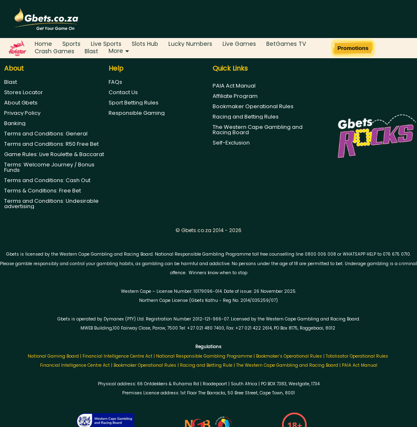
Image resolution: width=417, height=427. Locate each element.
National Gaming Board (54, 356)
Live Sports (106, 44)
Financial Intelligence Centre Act (118, 356)
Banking (15, 123)
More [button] (119, 51)
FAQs (115, 82)
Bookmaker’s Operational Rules (289, 356)
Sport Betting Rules (134, 102)
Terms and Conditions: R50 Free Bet (51, 144)
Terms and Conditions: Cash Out (47, 180)
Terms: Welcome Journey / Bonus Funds (49, 167)
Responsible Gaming (137, 113)
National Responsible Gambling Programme (204, 356)
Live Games (239, 44)
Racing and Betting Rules (246, 116)
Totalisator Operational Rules (357, 356)
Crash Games (54, 51)
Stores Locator (23, 92)
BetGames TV (286, 44)
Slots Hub (145, 44)
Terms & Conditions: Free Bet (42, 190)
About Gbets (21, 102)
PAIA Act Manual (234, 85)
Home (43, 44)
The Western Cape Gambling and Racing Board (258, 129)
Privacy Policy (22, 113)
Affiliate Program (235, 96)
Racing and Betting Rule (206, 365)
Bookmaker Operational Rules (253, 106)
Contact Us (123, 92)
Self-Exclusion (231, 142)
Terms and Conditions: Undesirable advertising (51, 203)
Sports (71, 44)
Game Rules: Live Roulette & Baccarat (54, 154)
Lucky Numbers (190, 44)
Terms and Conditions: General (46, 133)
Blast (91, 51)
